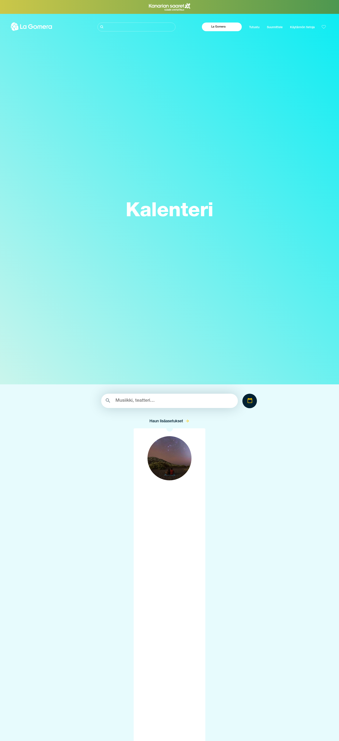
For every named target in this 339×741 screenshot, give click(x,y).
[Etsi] (136, 27)
